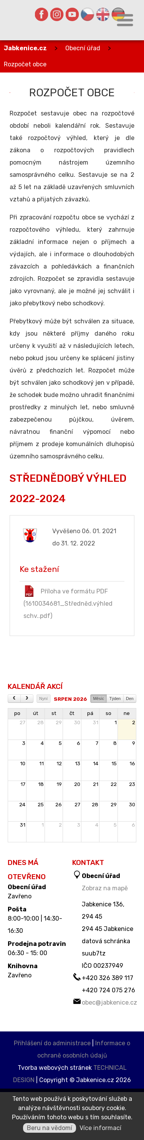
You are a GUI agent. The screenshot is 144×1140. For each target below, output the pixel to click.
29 (59, 722)
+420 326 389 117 (107, 978)
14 (95, 763)
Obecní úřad (82, 48)
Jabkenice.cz (25, 48)
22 (114, 784)
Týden (115, 698)
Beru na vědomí (49, 1128)
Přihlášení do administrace (52, 1043)
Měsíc (98, 698)
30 (77, 722)
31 (95, 722)
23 (132, 784)
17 (22, 784)
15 (114, 763)
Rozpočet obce (25, 64)
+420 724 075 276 (108, 990)
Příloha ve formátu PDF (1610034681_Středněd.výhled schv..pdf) (68, 602)
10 (22, 763)
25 (41, 804)
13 (77, 763)
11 (41, 763)
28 (40, 722)
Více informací (100, 1128)
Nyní (43, 698)
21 (95, 784)
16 (132, 763)
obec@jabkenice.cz (109, 1002)
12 (59, 763)
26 (58, 804)
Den (130, 698)
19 (59, 784)
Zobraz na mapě (105, 888)
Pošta (17, 909)
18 (41, 784)
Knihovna (23, 966)
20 (77, 784)
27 (22, 722)
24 (22, 804)
